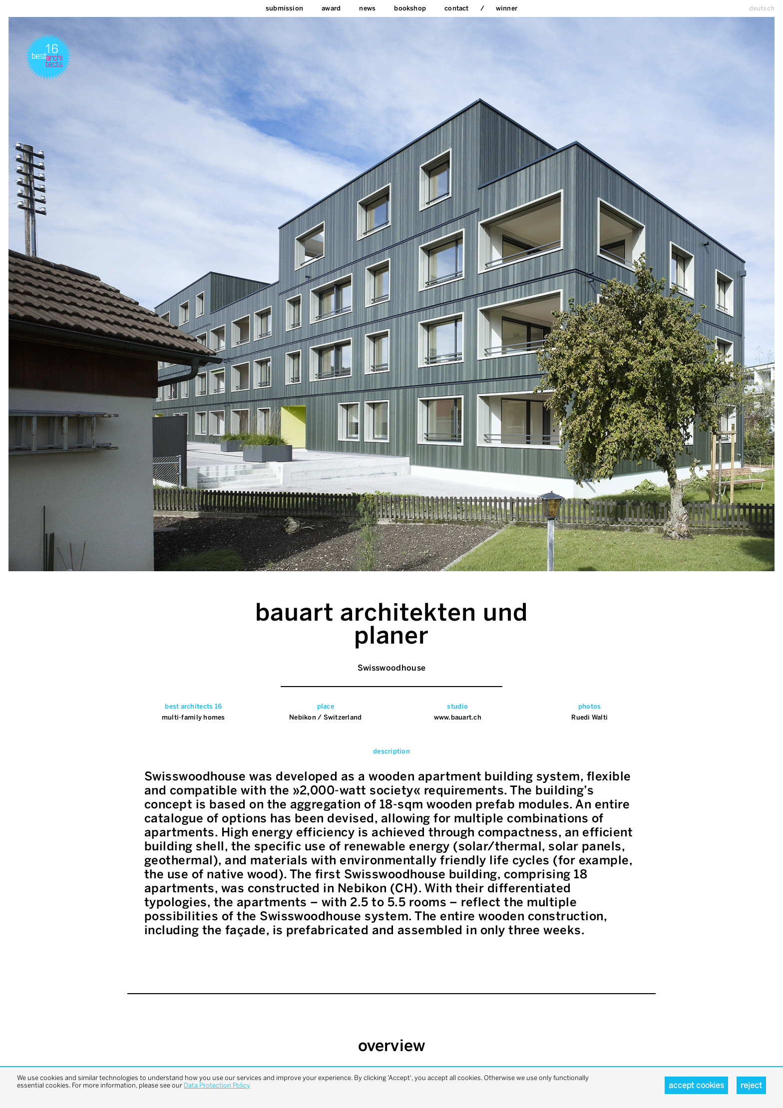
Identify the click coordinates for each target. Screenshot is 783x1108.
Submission (284, 8)
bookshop (410, 8)
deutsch (762, 8)
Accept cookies (696, 1085)
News (367, 8)
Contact (456, 8)
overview (391, 1045)
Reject (751, 1085)
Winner (506, 8)
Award (331, 8)
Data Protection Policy (217, 1085)
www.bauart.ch (457, 717)
